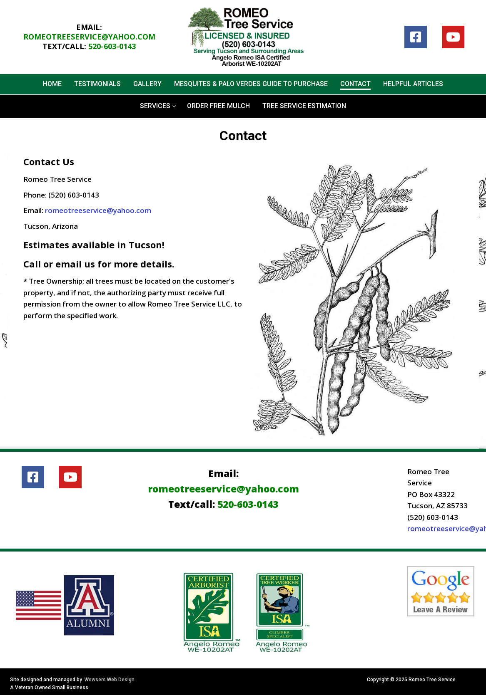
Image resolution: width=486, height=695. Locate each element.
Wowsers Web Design (110, 680)
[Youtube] (453, 37)
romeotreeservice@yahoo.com (89, 37)
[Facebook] (415, 37)
